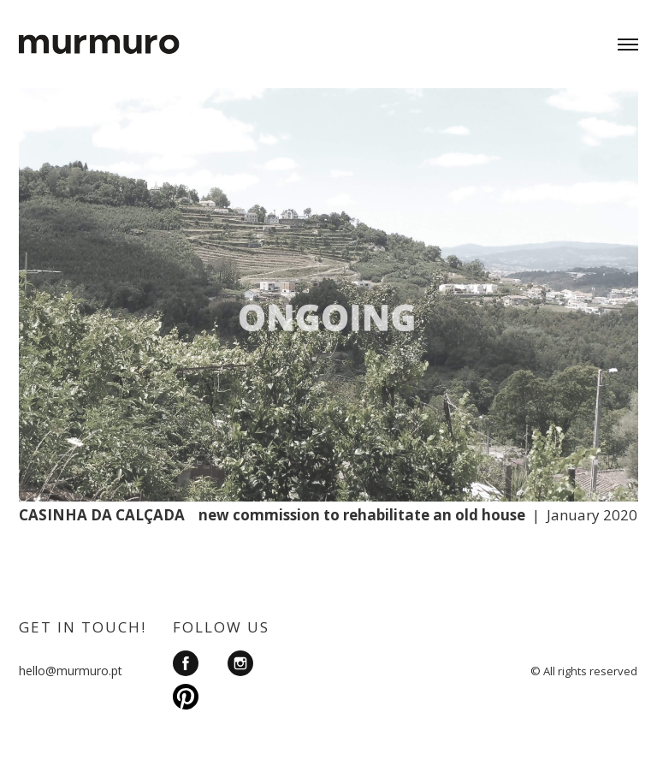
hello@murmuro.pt (70, 670)
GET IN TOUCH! (82, 627)
